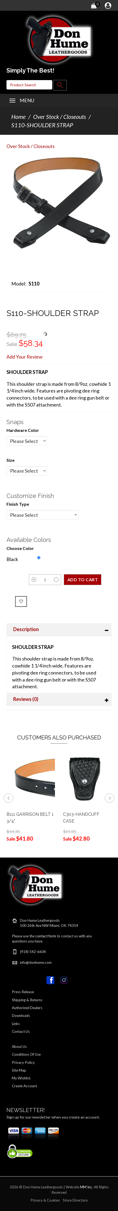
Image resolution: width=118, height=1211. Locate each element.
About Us (19, 1046)
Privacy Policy (23, 1062)
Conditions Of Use (26, 1054)
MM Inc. (86, 1187)
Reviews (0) (25, 699)
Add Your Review (24, 357)
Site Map (19, 1070)
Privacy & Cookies (45, 1200)
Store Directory (75, 1200)
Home (18, 116)
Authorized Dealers (27, 1008)
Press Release (23, 992)
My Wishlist (21, 1078)
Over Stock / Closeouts (59, 116)
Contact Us (21, 1031)
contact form (45, 936)
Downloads (21, 1015)
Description (26, 629)
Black (12, 559)
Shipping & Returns (27, 1000)
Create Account (24, 1086)
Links (16, 1023)
